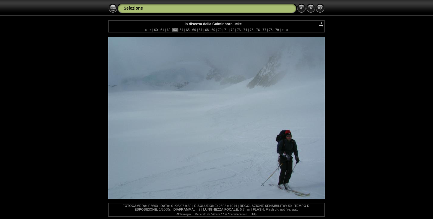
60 (155, 30)
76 (258, 30)
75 (251, 30)
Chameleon (234, 214)
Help (253, 214)
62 (168, 30)
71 (226, 30)
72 (232, 30)
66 (194, 30)
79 (277, 30)
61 (162, 30)
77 (264, 30)
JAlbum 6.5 (217, 214)
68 (207, 30)
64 (181, 30)
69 (213, 30)
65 (187, 30)
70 (219, 30)
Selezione (133, 8)
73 (238, 30)
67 (200, 30)
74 (245, 30)
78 (270, 30)
